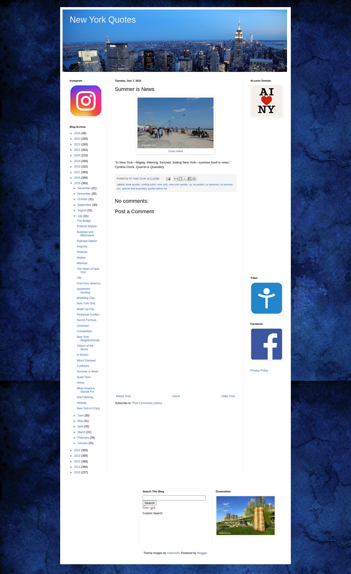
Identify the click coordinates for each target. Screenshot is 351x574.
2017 (77, 172)
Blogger (202, 553)
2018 (77, 166)
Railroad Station (87, 241)
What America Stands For (86, 390)
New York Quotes (103, 20)
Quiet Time (84, 377)
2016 (77, 177)
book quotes (133, 184)
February (84, 437)
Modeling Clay (86, 298)
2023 (77, 138)
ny (190, 184)
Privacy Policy (259, 370)
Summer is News (87, 371)
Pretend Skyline (87, 226)
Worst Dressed (86, 360)
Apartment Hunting (83, 290)
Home (176, 396)
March (82, 432)
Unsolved (83, 325)
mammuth (173, 553)
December (85, 188)
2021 (77, 150)
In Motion (82, 354)
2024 (77, 133)
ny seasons (212, 184)
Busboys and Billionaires (85, 233)
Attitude (82, 403)
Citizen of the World (85, 347)
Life (79, 277)
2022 (77, 144)
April (81, 426)
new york (162, 184)
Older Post (228, 396)
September (85, 205)
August (82, 210)
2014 (77, 450)
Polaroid (82, 252)
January (83, 443)
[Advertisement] (175, 355)
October (83, 199)
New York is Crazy (88, 408)
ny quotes (198, 184)
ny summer (226, 184)
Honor (81, 382)
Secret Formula (86, 320)
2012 (77, 461)
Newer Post (123, 396)
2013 (77, 455)
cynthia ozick (148, 184)
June (81, 415)
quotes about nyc (157, 188)
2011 (77, 467)
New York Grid (86, 303)
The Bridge (84, 221)
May (81, 421)
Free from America (88, 283)
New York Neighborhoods (88, 338)
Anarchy (82, 246)
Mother (81, 257)
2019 (77, 161)
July (80, 216)
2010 (77, 472)
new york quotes (178, 184)
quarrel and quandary (134, 188)
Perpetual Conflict (88, 314)
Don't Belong (85, 397)
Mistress (82, 263)
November (85, 193)
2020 (77, 155)
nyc (119, 188)
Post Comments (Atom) (147, 403)
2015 (77, 183)
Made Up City (85, 309)
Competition (84, 331)
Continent (83, 366)
